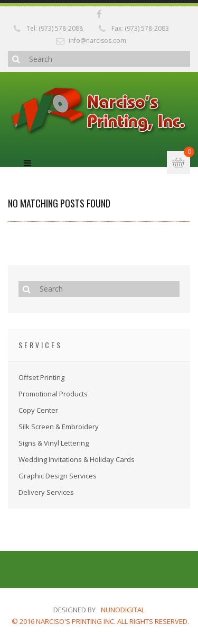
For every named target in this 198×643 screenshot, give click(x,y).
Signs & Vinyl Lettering (53, 443)
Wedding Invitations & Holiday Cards (76, 459)
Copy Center (38, 410)
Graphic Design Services (57, 476)
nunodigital (123, 609)
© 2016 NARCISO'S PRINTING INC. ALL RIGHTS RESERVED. (100, 621)
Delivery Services (46, 492)
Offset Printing (41, 377)
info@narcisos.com (97, 40)
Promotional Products (53, 394)
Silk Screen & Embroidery (58, 426)
